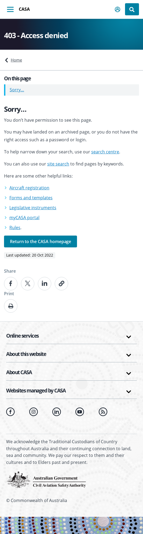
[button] (117, 9)
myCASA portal (24, 218)
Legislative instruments (32, 208)
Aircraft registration (29, 188)
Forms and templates (31, 198)
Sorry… (17, 90)
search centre (105, 152)
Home (16, 60)
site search (58, 164)
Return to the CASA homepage (40, 241)
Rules (14, 227)
